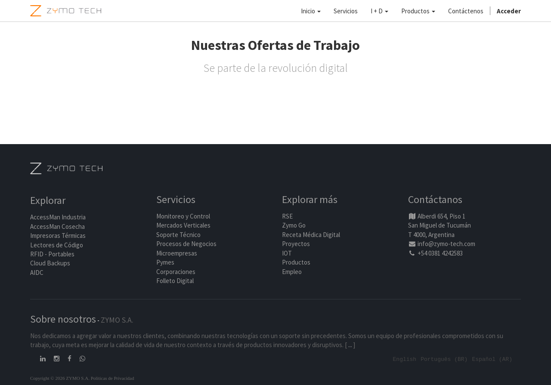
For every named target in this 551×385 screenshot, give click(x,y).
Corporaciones (175, 272)
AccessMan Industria (58, 217)
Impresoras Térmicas (58, 236)
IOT (287, 253)
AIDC (36, 272)
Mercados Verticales (183, 226)
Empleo (292, 272)
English (405, 359)
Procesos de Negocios (186, 244)
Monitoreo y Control (183, 216)
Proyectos (296, 244)
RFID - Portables (52, 254)
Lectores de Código (56, 245)
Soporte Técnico (178, 235)
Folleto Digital (175, 281)
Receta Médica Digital (311, 235)
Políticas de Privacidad (112, 377)
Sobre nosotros (63, 319)
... (350, 345)
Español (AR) (492, 359)
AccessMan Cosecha (57, 226)
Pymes (165, 262)
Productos (296, 262)
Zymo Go (294, 226)
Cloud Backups (50, 263)
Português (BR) (444, 359)
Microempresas (176, 253)
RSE (287, 216)
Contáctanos (435, 199)
